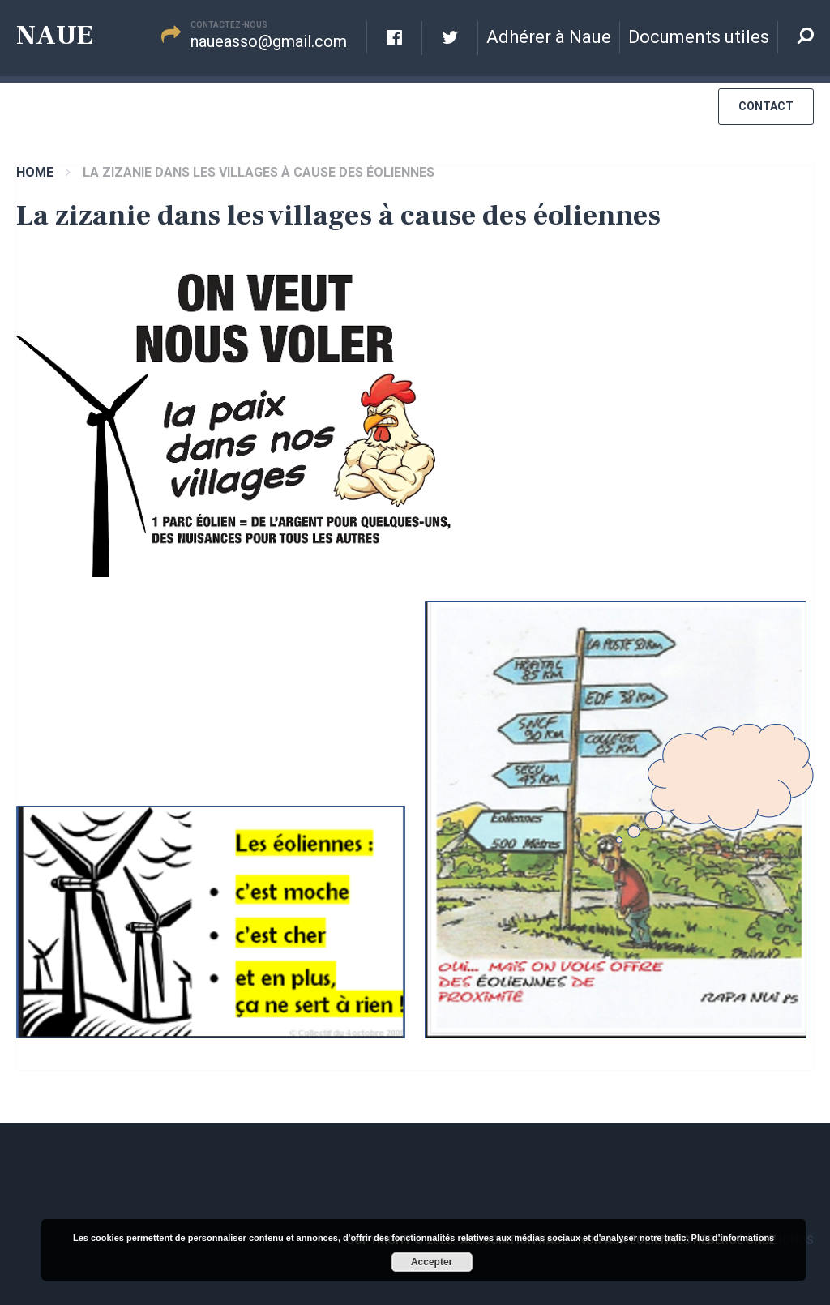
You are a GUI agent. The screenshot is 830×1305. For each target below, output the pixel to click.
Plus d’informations (733, 1238)
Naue (54, 35)
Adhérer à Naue (548, 37)
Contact (766, 106)
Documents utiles (698, 37)
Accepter (431, 1262)
